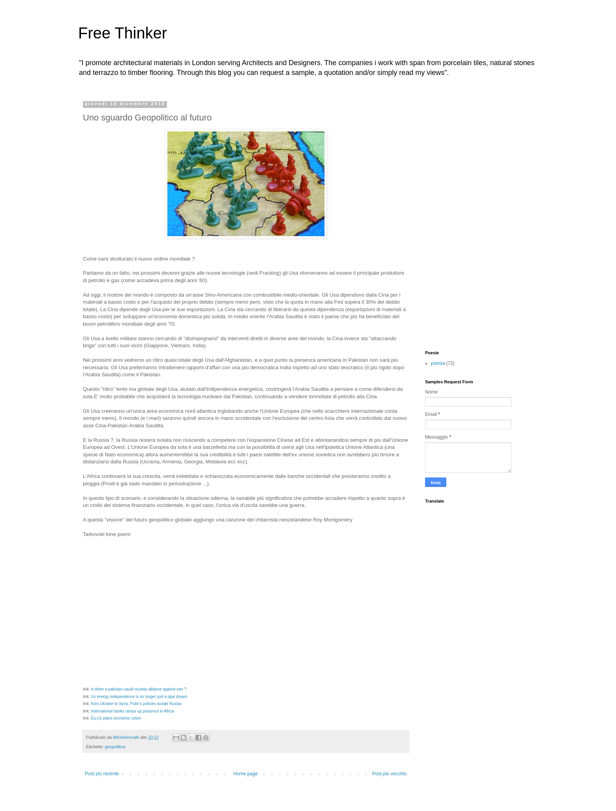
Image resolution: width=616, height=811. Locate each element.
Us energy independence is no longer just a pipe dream (139, 696)
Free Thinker (122, 33)
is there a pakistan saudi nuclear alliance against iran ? (139, 689)
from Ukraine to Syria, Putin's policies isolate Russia (136, 704)
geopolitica (115, 746)
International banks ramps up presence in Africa (132, 711)
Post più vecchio (389, 773)
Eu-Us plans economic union (116, 718)
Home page (245, 773)
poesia (438, 363)
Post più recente (102, 773)
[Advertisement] (456, 219)
